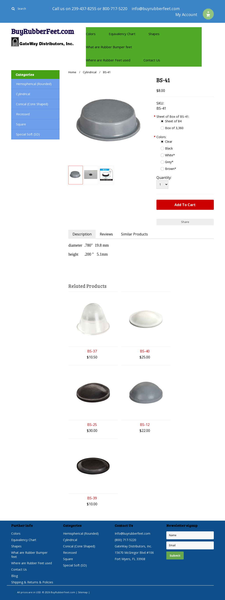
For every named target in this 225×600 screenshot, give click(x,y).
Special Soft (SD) (28, 134)
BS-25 (92, 424)
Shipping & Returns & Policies (32, 582)
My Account (186, 14)
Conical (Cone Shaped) (32, 104)
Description (82, 234)
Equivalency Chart (122, 34)
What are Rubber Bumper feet (109, 47)
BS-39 (92, 498)
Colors (91, 34)
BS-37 (92, 351)
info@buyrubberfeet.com (156, 8)
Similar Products (135, 234)
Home (72, 72)
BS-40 (145, 351)
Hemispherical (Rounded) (34, 84)
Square (21, 124)
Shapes (154, 34)
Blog (14, 576)
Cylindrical (23, 94)
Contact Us (151, 60)
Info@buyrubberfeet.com (132, 533)
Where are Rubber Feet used (108, 60)
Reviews (106, 234)
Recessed (23, 114)
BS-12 (145, 424)
